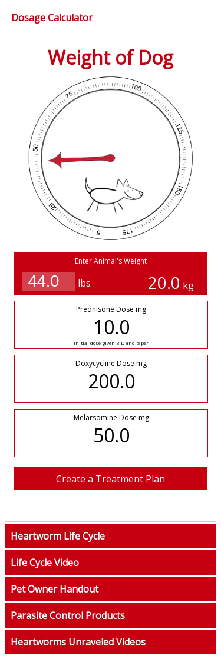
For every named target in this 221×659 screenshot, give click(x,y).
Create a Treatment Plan (110, 478)
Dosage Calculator (52, 17)
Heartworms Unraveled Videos (78, 641)
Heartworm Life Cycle (58, 536)
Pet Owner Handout (54, 589)
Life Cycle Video (45, 562)
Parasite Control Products (68, 615)
